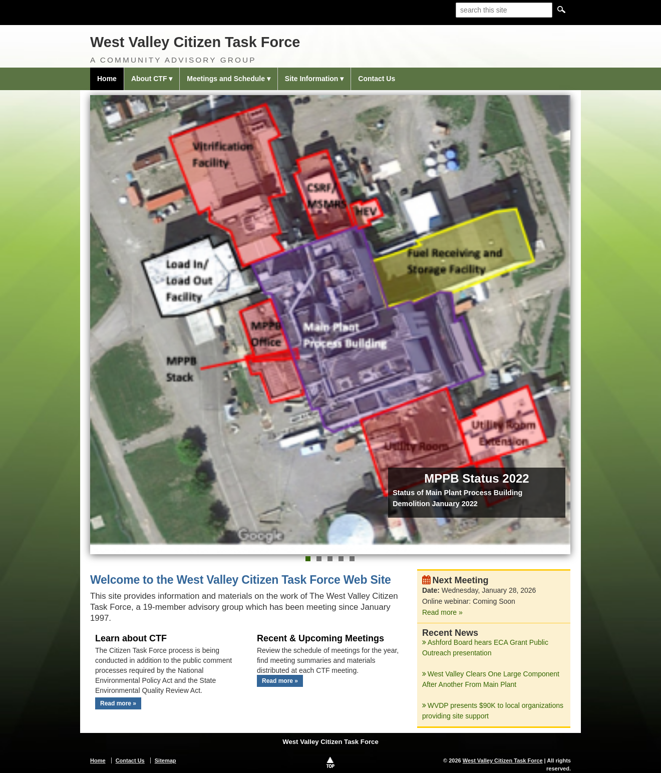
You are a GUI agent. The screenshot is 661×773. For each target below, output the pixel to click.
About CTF (149, 79)
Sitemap (165, 760)
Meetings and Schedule (226, 79)
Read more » (118, 703)
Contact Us (376, 79)
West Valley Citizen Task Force (195, 42)
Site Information (312, 79)
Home (107, 79)
